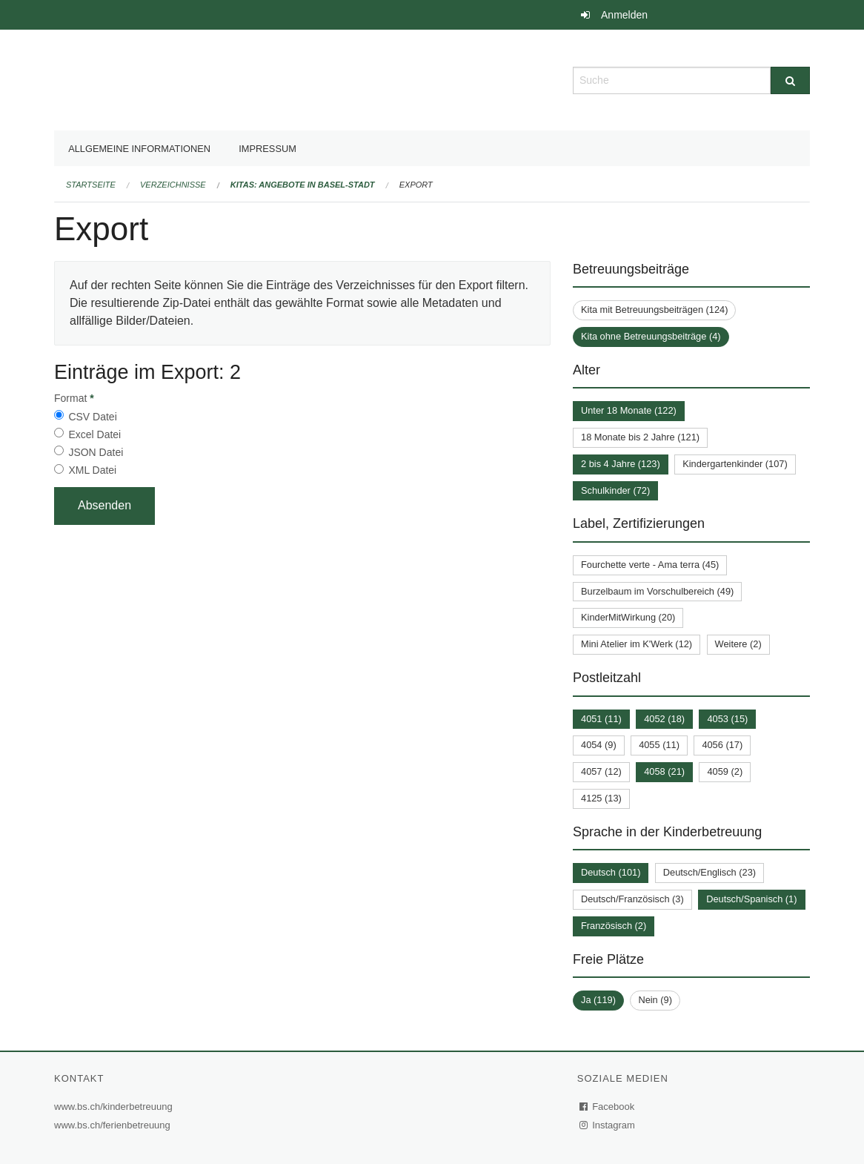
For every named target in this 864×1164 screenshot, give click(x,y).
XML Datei (92, 470)
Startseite (91, 184)
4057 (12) (601, 771)
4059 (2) (724, 771)
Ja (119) (598, 999)
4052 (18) (664, 718)
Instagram (608, 1125)
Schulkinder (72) (615, 490)
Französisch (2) (613, 925)
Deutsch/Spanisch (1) (751, 899)
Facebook (607, 1106)
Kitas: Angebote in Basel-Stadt (302, 184)
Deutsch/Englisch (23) (709, 872)
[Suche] (790, 80)
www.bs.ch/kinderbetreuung (115, 1106)
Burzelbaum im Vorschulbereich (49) (657, 591)
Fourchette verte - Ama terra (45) (650, 564)
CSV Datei (92, 417)
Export (416, 184)
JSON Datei (95, 452)
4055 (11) (659, 744)
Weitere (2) (738, 643)
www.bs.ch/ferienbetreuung (114, 1125)
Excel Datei (94, 434)
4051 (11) (601, 718)
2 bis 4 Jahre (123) (620, 463)
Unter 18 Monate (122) (629, 410)
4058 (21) (664, 771)
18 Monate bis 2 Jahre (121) (640, 437)
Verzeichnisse (173, 184)
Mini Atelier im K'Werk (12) (636, 643)
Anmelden (624, 15)
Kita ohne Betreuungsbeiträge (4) (651, 336)
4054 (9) (599, 744)
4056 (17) (722, 744)
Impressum (267, 148)
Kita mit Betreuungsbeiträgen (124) (654, 309)
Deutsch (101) (610, 872)
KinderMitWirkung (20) (628, 617)
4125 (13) (601, 798)
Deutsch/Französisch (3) (632, 899)
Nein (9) (655, 999)
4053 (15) (727, 718)
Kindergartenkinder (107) (735, 463)
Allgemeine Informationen (139, 148)
